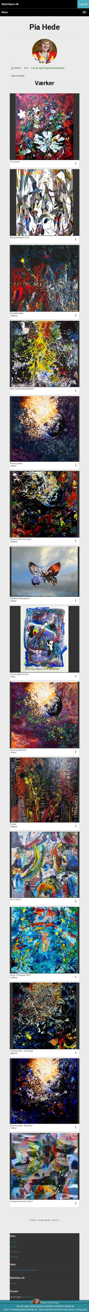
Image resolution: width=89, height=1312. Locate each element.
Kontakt (13, 1283)
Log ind (83, 4)
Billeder (13, 1247)
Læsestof (14, 1257)
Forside (13, 1242)
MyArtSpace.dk (10, 4)
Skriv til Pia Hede (45, 1303)
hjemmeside (27, 1297)
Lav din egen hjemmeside (29, 1306)
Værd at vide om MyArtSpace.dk (24, 1270)
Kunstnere (14, 1252)
